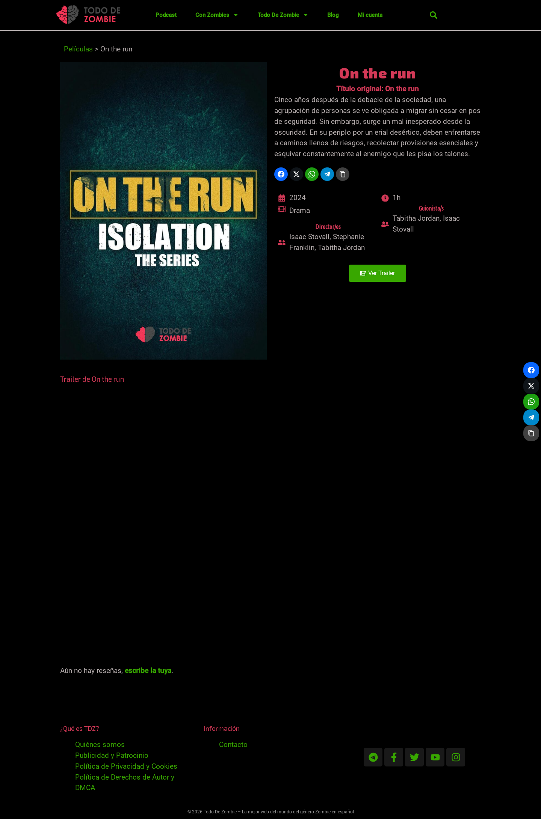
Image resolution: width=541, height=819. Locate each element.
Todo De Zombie (283, 14)
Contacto (233, 744)
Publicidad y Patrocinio (111, 755)
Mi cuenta (370, 15)
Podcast (166, 15)
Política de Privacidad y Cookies (126, 766)
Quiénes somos (100, 744)
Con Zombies (217, 14)
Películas (78, 49)
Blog (333, 15)
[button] (433, 15)
